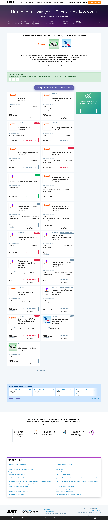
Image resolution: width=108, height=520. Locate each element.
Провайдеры (47, 2)
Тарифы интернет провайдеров (64, 491)
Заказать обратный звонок (28, 514)
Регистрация (46, 509)
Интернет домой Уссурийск (16, 494)
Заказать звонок (94, 2)
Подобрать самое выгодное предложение (54, 88)
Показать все (95, 398)
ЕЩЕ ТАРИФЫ (41, 370)
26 (18, 79)
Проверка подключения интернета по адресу (68, 494)
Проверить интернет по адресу (17, 474)
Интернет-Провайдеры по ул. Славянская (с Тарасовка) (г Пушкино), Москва (77, 481)
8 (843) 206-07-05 (77, 3)
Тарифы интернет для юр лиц (16, 472)
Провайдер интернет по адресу (17, 464)
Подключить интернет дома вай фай (18, 491)
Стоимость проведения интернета (65, 466)
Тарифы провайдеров (61, 469)
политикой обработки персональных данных (80, 517)
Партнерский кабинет (48, 511)
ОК (95, 517)
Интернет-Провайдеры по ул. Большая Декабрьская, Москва (25, 477)
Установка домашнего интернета (17, 489)
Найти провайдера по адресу (64, 464)
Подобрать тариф (88, 111)
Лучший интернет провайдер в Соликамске (68, 489)
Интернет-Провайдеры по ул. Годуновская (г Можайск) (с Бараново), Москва (29, 481)
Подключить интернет (27, 2)
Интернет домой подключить (64, 474)
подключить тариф (30, 115)
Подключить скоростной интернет (18, 486)
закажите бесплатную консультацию (47, 67)
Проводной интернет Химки (63, 472)
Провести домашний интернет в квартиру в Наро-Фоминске (25, 484)
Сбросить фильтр (80, 24)
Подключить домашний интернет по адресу (20, 469)
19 (13, 79)
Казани (66, 16)
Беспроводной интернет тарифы (17, 466)
